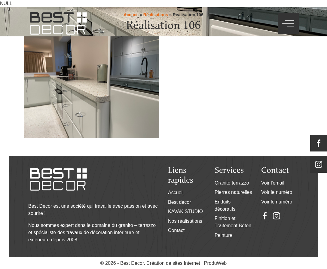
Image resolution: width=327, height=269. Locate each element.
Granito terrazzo (232, 182)
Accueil (176, 192)
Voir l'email (272, 182)
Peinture (224, 235)
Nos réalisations (185, 221)
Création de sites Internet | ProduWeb (186, 263)
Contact (176, 230)
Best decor (179, 202)
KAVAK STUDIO (185, 211)
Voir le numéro (276, 192)
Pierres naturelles (233, 192)
